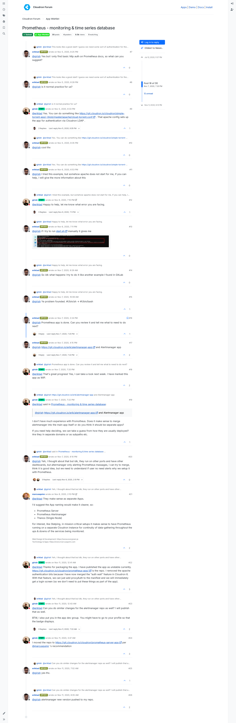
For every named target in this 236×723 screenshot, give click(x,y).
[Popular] (4, 21)
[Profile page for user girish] (26, 111)
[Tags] (4, 15)
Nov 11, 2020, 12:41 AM (65, 562)
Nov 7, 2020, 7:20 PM (64, 369)
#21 (130, 494)
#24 (130, 638)
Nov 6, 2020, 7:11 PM (67, 226)
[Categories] (4, 3)
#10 (130, 143)
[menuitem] (232, 3)
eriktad (35, 52)
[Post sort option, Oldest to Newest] (152, 48)
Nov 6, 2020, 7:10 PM (64, 200)
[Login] (232, 3)
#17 (130, 342)
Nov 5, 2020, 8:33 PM (64, 109)
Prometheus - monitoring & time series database (78, 404)
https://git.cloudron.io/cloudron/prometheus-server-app (88, 642)
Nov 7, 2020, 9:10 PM (67, 456)
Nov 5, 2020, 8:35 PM (67, 143)
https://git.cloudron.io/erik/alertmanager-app (68, 347)
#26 (130, 695)
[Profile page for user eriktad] (26, 54)
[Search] (4, 33)
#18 (130, 369)
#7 (131, 52)
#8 (131, 82)
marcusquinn (38, 494)
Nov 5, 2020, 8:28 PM (67, 82)
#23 (130, 603)
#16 (130, 318)
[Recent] (4, 9)
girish (39, 47)
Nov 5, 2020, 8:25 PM (67, 52)
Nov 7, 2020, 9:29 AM (67, 270)
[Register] (232, 9)
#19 (130, 400)
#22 (130, 562)
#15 (130, 297)
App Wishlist (42, 34)
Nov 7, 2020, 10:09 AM (68, 297)
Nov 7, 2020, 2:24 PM (67, 318)
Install (209, 7)
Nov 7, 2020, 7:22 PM (64, 400)
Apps (184, 7)
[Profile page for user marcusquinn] (26, 496)
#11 (130, 169)
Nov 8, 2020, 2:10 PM (64, 494)
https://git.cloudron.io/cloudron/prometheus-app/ (61, 570)
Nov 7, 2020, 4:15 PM (67, 342)
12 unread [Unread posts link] (148, 93)
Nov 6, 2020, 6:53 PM (67, 169)
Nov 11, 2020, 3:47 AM (64, 638)
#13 (130, 226)
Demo (192, 7)
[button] (4, 713)
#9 (131, 109)
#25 (130, 668)
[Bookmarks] (4, 27)
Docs (201, 7)
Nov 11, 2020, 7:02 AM (67, 668)
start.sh (61, 231)
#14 (130, 270)
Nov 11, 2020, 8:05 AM (68, 695)
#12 (130, 200)
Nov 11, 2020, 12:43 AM (65, 603)
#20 (130, 456)
